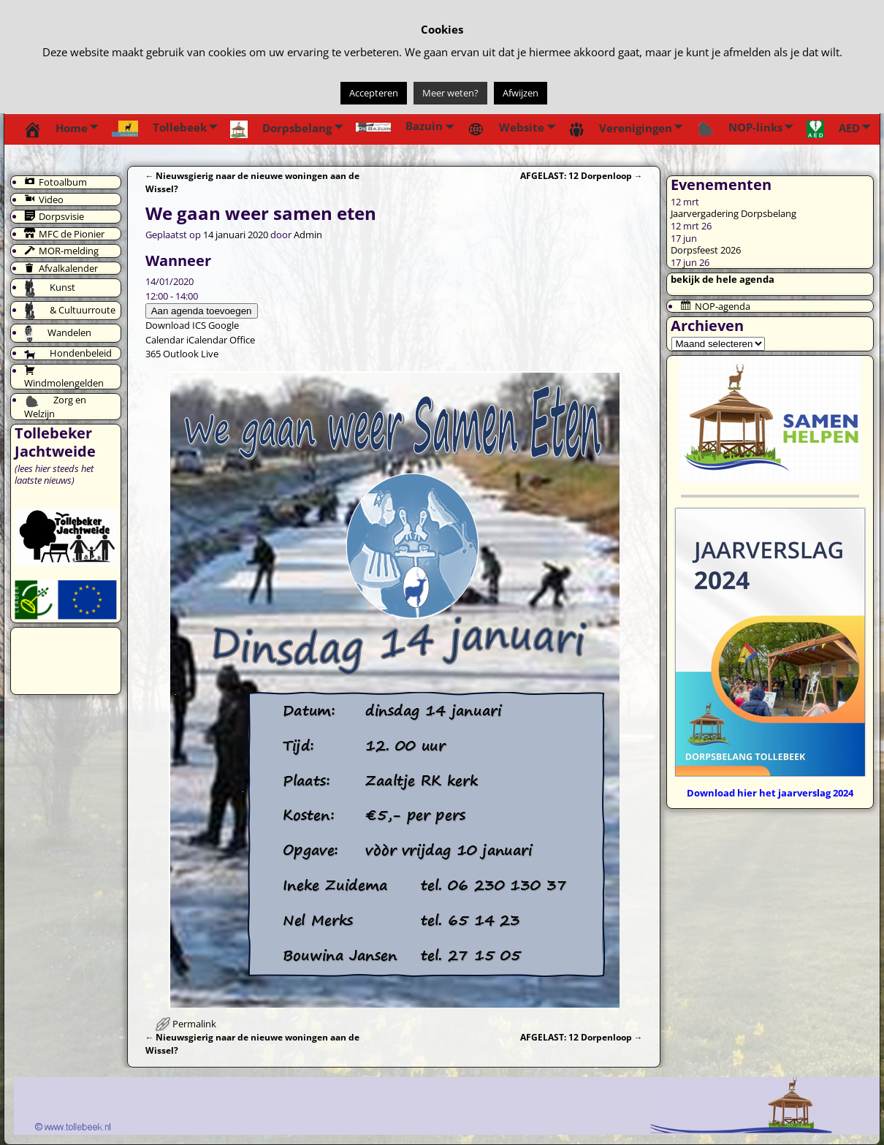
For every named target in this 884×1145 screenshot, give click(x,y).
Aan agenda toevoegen (201, 310)
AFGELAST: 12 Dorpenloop (581, 175)
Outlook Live (190, 353)
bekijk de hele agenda (722, 279)
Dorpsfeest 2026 (706, 249)
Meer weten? (450, 92)
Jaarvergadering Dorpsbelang (733, 213)
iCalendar (206, 339)
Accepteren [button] (373, 92)
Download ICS (175, 325)
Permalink (194, 1023)
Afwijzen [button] (520, 92)
